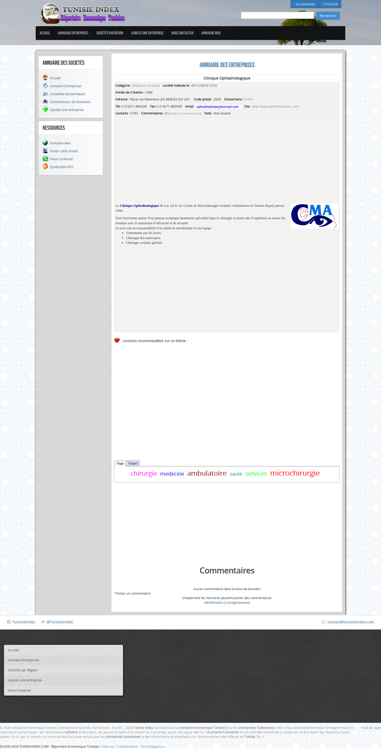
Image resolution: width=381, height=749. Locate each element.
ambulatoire (207, 473)
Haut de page (371, 727)
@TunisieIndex (60, 621)
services (256, 473)
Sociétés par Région (109, 33)
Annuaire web (211, 33)
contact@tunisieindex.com (350, 621)
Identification (213, 602)
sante (236, 474)
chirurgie (144, 473)
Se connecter (304, 4)
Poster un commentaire (184, 113)
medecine (172, 473)
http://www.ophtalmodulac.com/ (275, 106)
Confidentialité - (129, 746)
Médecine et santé (146, 85)
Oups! (133, 463)
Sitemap (108, 746)
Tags (120, 463)
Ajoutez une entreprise (147, 33)
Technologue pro (153, 746)
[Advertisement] (226, 166)
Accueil (45, 33)
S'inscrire (330, 4)
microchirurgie (295, 473)
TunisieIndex (23, 621)
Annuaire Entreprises (73, 33)
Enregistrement (238, 602)
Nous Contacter (182, 33)
